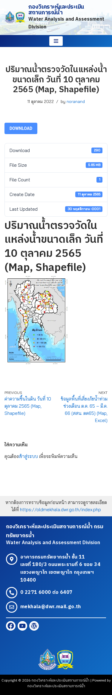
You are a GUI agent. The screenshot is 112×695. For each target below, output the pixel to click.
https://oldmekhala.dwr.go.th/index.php (60, 509)
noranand (76, 101)
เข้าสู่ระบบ (28, 456)
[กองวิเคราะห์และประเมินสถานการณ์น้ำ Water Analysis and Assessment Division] (56, 17)
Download (21, 128)
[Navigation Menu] (56, 41)
